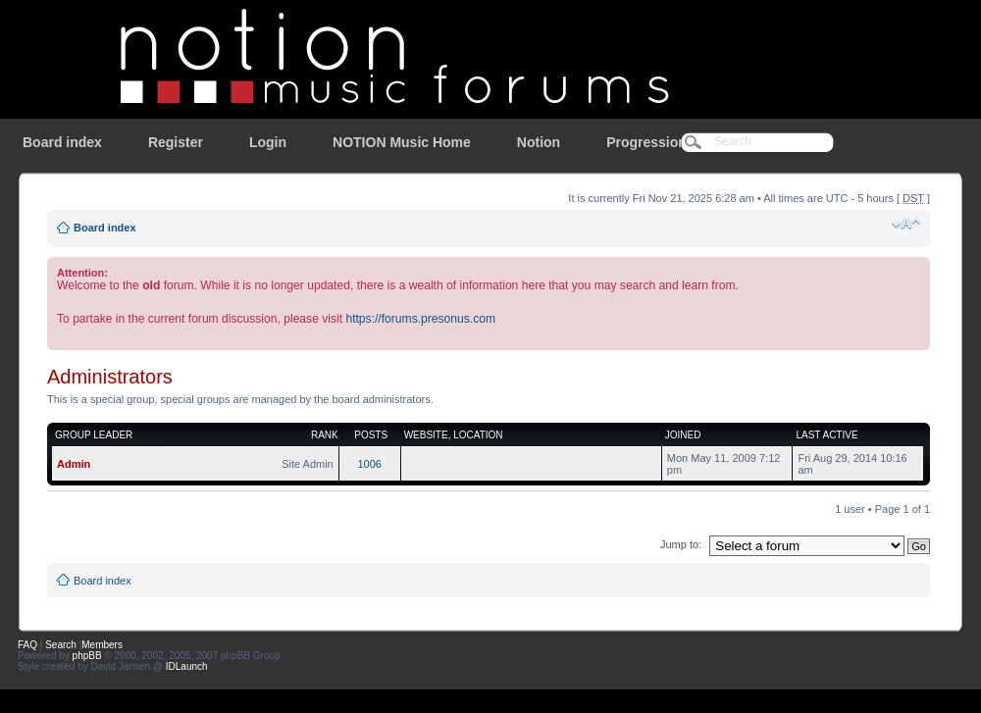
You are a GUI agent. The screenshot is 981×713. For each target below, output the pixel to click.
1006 (369, 464)
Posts (370, 435)
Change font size (906, 223)
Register (175, 142)
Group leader (93, 435)
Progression (646, 142)
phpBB (87, 655)
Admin (73, 464)
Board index (62, 142)
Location (477, 435)
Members (102, 644)
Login (267, 142)
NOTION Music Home (402, 142)
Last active (826, 435)
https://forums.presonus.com (420, 319)
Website (426, 435)
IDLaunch (187, 666)
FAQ (27, 644)
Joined (683, 435)
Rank (324, 435)
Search (61, 644)
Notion (538, 142)
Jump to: (680, 544)
